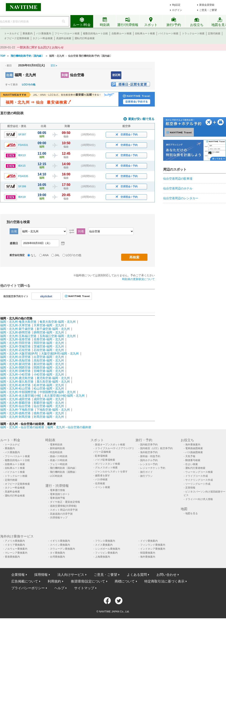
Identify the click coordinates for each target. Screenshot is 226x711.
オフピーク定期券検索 (16, 38)
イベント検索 (102, 487)
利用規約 (54, 581)
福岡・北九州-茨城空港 (15, 346)
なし (34, 255)
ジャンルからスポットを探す (111, 471)
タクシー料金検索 (43, 38)
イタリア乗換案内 (15, 544)
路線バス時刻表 (58, 456)
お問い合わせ (166, 574)
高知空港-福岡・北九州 (49, 360)
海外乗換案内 (192, 444)
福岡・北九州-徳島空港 (15, 413)
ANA (46, 255)
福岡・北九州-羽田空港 (15, 343)
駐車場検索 (101, 455)
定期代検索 (214, 33)
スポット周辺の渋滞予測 (63, 509)
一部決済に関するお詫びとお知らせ (40, 47)
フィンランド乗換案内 (152, 544)
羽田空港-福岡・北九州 (49, 343)
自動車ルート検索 (122, 33)
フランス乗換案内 (105, 540)
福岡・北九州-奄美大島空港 (18, 321)
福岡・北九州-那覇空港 (15, 402)
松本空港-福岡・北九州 (49, 385)
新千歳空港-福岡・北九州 (53, 328)
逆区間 (116, 75)
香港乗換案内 (12, 556)
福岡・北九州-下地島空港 (16, 409)
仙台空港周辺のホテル (177, 188)
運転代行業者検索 (195, 468)
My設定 (176, 4)
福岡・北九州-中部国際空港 (18, 392)
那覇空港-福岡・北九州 (49, 402)
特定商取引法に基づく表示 (164, 581)
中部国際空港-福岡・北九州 (57, 392)
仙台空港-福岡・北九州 (49, 406)
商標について (125, 581)
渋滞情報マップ (58, 517)
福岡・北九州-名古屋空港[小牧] (20, 395)
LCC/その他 (28, 84)
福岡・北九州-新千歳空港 (16, 328)
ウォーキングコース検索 (199, 472)
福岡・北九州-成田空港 (15, 399)
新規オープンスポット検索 (110, 444)
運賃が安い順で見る (141, 119)
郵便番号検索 (192, 460)
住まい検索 (191, 464)
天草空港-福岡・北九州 (49, 325)
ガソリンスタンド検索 (107, 463)
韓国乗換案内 (147, 552)
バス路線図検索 (194, 452)
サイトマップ (84, 588)
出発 (9, 75)
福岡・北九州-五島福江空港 (18, 336)
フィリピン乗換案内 (106, 552)
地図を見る (191, 513)
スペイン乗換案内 (60, 544)
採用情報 (41, 574)
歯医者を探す (102, 475)
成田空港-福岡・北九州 (49, 399)
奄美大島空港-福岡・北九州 (57, 321)
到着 (65, 75)
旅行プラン (146, 475)
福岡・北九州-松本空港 (15, 385)
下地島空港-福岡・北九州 (53, 409)
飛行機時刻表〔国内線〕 (63, 468)
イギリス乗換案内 (60, 540)
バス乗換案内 (43, 33)
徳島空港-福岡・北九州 (49, 413)
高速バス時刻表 (58, 460)
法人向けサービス (70, 574)
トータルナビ (11, 33)
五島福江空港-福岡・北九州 (57, 336)
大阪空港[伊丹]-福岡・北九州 (60, 353)
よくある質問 (137, 574)
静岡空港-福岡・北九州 (49, 332)
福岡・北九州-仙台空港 (15, 406)
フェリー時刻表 (58, 464)
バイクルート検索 (168, 33)
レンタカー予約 (149, 464)
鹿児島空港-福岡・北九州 (53, 378)
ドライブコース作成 (196, 475)
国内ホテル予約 (149, 460)
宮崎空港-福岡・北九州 (49, 371)
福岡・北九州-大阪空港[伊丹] (19, 353)
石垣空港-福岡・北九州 (49, 350)
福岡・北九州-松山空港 (15, 388)
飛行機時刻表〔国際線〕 (63, 472)
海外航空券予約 (149, 452)
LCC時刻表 (56, 475)
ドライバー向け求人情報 (199, 499)
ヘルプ (59, 588)
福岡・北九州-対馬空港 (15, 416)
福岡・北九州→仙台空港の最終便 (69, 427)
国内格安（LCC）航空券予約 (156, 448)
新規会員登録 (206, 4)
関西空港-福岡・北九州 (49, 367)
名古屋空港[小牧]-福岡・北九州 (64, 395)
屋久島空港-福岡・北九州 (53, 381)
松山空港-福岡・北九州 (49, 388)
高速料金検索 (63, 38)
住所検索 (100, 483)
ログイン (177, 10)
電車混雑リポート (60, 494)
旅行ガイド (146, 472)
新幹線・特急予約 (150, 456)
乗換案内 (28, 33)
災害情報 (190, 487)
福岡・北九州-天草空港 (15, 325)
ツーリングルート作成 (197, 483)
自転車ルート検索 (145, 33)
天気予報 (190, 456)
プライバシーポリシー (28, 588)
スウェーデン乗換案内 (62, 548)
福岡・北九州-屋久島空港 (16, 381)
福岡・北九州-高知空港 (15, 360)
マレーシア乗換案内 (16, 552)
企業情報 (18, 574)
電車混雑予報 (57, 497)
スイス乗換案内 (104, 544)
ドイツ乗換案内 (149, 540)
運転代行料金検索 (85, 38)
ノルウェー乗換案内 (16, 548)
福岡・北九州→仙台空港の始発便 (22, 427)
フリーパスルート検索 (67, 33)
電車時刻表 (56, 444)
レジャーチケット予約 (152, 468)
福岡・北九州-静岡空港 (15, 332)
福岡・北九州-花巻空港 (15, 339)
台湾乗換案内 (57, 556)
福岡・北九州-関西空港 (15, 367)
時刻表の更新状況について (138, 279)
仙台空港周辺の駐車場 (177, 178)
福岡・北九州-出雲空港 (15, 357)
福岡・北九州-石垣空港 (15, 350)
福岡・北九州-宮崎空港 (15, 371)
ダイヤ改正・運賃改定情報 (65, 501)
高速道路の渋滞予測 (61, 513)
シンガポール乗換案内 (107, 548)
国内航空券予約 (149, 444)
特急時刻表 (56, 452)
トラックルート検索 (193, 33)
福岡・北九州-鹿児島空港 (16, 378)
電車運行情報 (57, 490)
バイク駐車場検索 (105, 459)
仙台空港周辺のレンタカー (180, 198)
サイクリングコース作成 (199, 479)
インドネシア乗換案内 (152, 548)
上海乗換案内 (102, 556)
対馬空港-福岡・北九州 (49, 416)
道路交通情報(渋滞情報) (63, 505)
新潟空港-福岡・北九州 (49, 364)
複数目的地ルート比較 (95, 33)
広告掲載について (24, 581)
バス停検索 (101, 479)
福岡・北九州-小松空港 (15, 374)
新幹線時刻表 (57, 448)
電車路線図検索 (194, 448)
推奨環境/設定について (88, 581)
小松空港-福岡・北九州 (49, 374)
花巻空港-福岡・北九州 (49, 339)
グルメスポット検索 (106, 467)
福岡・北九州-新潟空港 (15, 364)
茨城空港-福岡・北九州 (49, 346)
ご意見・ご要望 (208, 10)
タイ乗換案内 (57, 552)
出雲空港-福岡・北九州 (49, 357)
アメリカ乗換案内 (15, 540)
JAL (57, 255)
